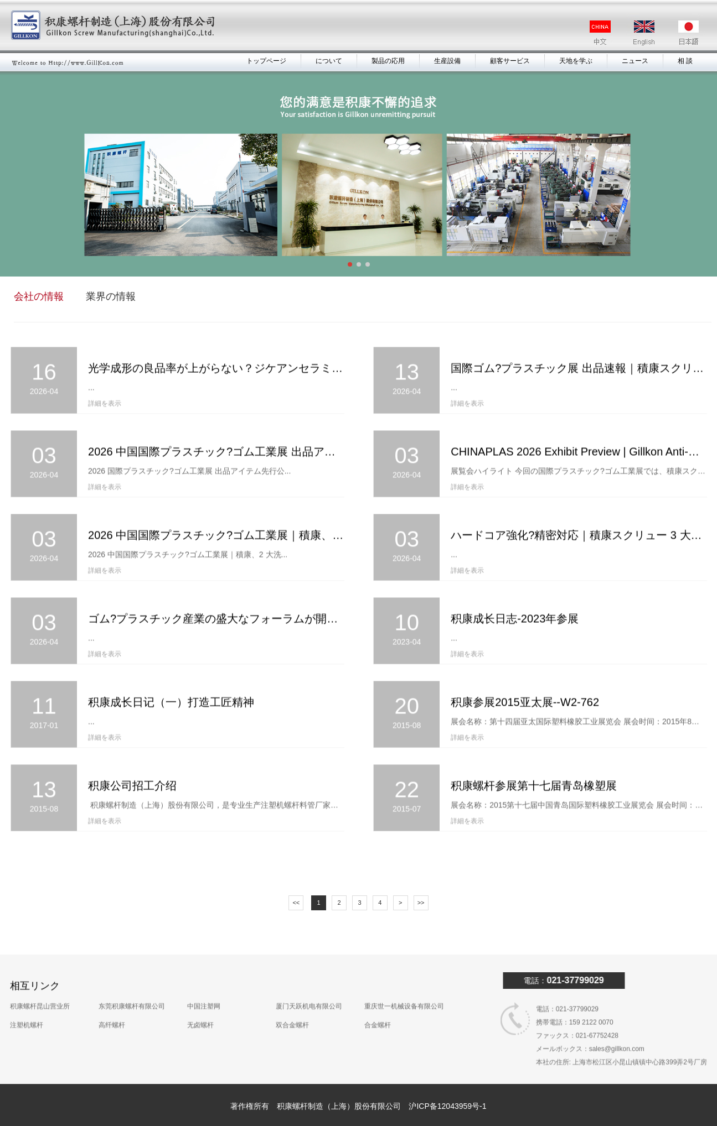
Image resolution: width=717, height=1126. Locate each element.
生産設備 (447, 61)
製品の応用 (388, 61)
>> (421, 902)
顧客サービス (510, 61)
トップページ (266, 61)
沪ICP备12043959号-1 (447, 1106)
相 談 (685, 61)
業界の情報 (110, 296)
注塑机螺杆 (26, 1003)
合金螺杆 (377, 1003)
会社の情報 (38, 296)
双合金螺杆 (292, 1003)
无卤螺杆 (200, 1003)
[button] (350, 264)
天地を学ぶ (575, 61)
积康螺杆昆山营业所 (40, 984)
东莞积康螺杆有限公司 (132, 984)
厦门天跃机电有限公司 (309, 984)
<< (296, 902)
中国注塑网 (203, 984)
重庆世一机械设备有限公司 (404, 984)
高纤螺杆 (112, 1003)
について (329, 61)
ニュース (635, 61)
